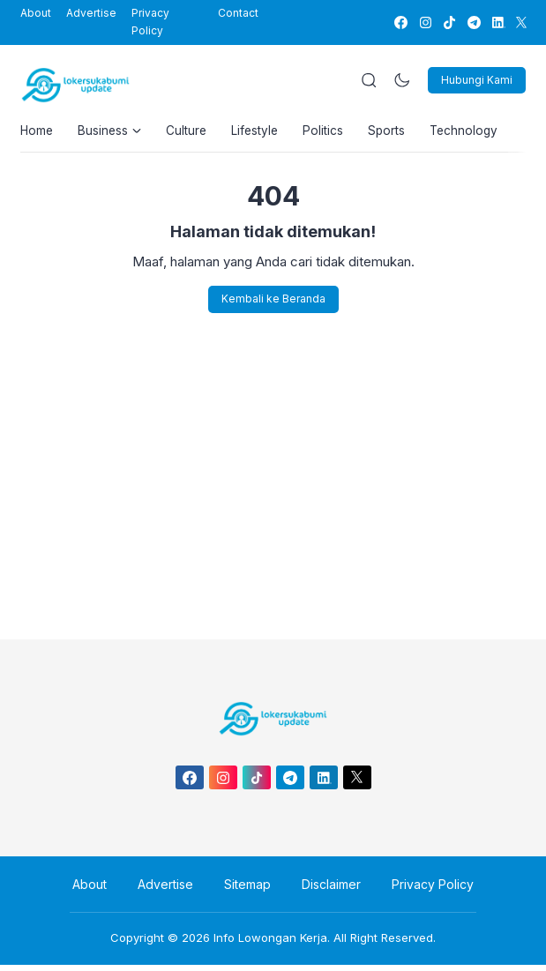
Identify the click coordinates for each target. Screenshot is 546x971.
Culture (192, 132)
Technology (481, 132)
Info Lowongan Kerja (270, 944)
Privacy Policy (150, 21)
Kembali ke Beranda (273, 304)
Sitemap (247, 889)
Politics (335, 132)
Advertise (91, 12)
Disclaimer (325, 889)
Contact (238, 12)
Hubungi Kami (476, 79)
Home (37, 132)
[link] (400, 22)
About (35, 12)
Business (113, 132)
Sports (401, 132)
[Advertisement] (273, 477)
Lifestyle (264, 132)
